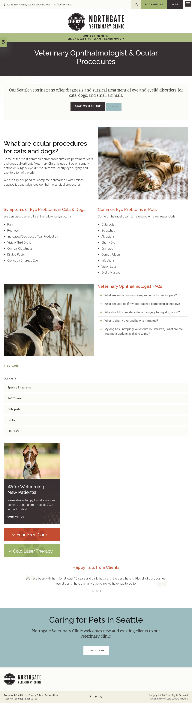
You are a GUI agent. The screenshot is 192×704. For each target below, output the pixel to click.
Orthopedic (14, 410)
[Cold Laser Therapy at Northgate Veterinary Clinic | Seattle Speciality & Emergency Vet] (32, 551)
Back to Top (31, 699)
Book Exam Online (78, 107)
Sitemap (19, 699)
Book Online (154, 4)
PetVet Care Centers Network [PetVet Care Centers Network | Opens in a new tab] (174, 699)
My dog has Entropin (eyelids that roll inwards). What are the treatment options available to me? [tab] (143, 332)
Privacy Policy (35, 696)
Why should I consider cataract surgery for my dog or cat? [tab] (142, 313)
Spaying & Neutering (20, 388)
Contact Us (96, 651)
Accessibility (51, 696)
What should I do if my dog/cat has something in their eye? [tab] (143, 304)
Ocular (11, 420)
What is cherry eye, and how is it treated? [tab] (131, 321)
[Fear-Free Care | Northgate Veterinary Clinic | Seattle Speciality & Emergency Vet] (32, 535)
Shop (174, 4)
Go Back (13, 366)
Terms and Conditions (15, 696)
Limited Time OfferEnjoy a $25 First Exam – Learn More (94, 38)
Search (9, 699)
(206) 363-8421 (65, 5)
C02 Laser (13, 431)
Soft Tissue (14, 399)
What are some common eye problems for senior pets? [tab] (140, 296)
